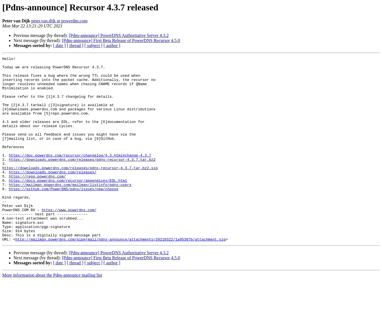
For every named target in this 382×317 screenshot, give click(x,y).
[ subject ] (93, 45)
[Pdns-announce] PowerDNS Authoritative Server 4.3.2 (119, 35)
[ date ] (59, 45)
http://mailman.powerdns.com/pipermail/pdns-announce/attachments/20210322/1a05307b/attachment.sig (120, 276)
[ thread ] (75, 45)
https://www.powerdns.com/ (69, 240)
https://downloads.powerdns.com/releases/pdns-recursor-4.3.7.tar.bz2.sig (80, 190)
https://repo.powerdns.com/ (37, 200)
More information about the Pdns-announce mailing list (52, 312)
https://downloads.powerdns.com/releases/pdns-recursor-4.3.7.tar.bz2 (82, 180)
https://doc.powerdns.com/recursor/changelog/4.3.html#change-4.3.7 (80, 175)
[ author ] (112, 45)
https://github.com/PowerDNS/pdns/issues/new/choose (63, 215)
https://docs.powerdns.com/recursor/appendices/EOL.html (68, 205)
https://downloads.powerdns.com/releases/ (52, 195)
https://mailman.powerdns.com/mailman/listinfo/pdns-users (70, 210)
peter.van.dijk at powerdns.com (59, 20)
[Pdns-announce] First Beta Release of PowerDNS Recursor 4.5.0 (121, 40)
